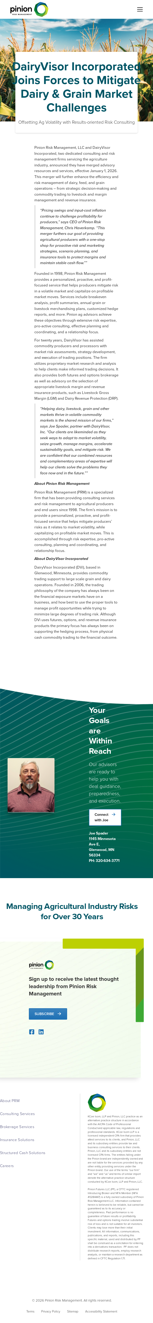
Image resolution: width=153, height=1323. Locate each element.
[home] (28, 9)
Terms (30, 1311)
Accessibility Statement (101, 1311)
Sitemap (72, 1311)
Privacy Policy (50, 1311)
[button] (139, 9)
